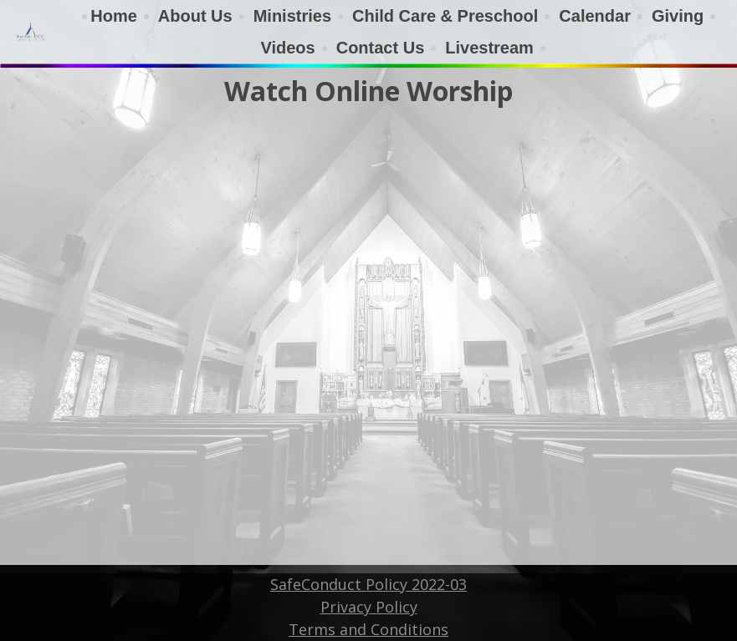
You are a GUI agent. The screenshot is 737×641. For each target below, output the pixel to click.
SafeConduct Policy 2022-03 (368, 584)
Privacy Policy (368, 607)
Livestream (489, 47)
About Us (195, 16)
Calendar (595, 16)
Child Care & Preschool (445, 16)
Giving (678, 16)
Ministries (292, 16)
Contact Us (380, 47)
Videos (287, 47)
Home (113, 16)
